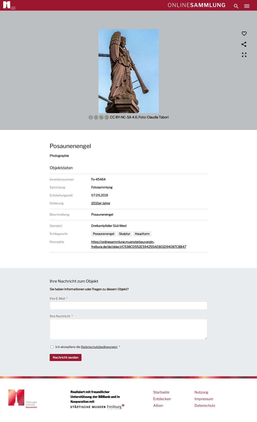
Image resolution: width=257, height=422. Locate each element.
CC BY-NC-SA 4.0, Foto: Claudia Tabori (128, 117)
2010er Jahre (100, 203)
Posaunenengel (103, 234)
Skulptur (124, 234)
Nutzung (201, 392)
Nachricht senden (65, 357)
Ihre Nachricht (60, 316)
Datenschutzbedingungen (99, 347)
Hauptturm (142, 234)
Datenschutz (205, 405)
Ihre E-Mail (58, 298)
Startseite (161, 392)
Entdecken (162, 399)
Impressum (204, 399)
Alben (158, 405)
